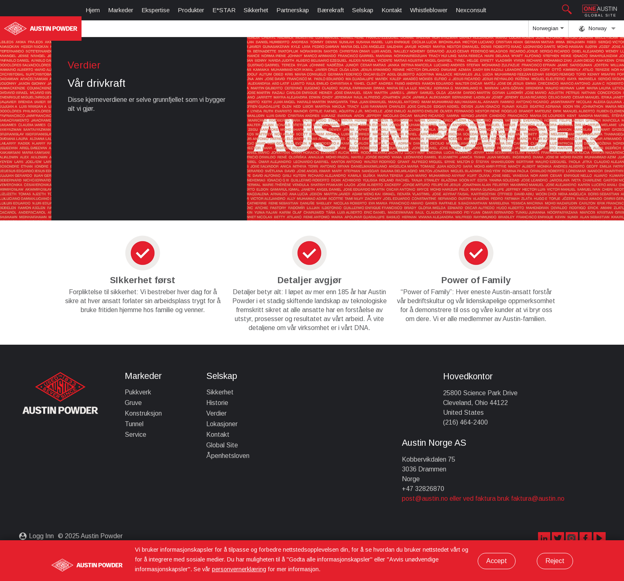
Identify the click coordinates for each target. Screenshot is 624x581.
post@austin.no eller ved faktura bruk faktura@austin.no (483, 498)
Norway (597, 28)
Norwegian (548, 31)
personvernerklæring (239, 569)
